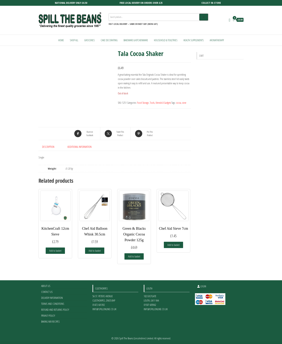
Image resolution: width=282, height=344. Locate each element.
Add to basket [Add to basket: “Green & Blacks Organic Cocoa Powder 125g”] (134, 256)
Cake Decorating (109, 40)
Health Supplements (193, 40)
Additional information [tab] (79, 147)
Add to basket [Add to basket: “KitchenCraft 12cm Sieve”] (55, 250)
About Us (45, 286)
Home (61, 40)
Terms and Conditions (52, 303)
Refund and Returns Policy (55, 309)
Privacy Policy (48, 315)
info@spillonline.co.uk (104, 309)
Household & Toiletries (166, 40)
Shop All (74, 40)
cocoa (178, 102)
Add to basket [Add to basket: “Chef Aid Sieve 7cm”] (173, 245)
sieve (184, 102)
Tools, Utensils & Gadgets (160, 102)
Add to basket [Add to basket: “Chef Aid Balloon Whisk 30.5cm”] (95, 250)
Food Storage (143, 102)
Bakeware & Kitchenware (136, 40)
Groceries (89, 40)
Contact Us (47, 292)
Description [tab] (48, 147)
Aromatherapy (217, 40)
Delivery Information (52, 298)
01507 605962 (150, 305)
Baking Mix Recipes (50, 321)
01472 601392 (98, 305)
